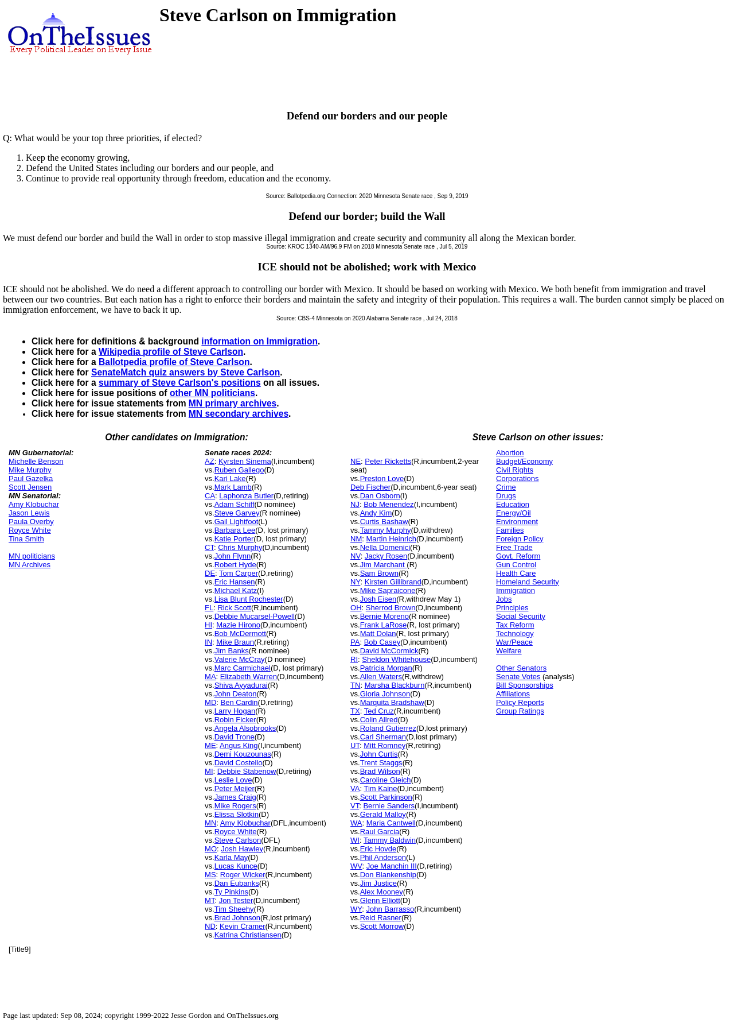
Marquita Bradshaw (392, 702)
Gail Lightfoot (236, 521)
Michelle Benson (36, 461)
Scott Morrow (382, 926)
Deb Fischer (370, 487)
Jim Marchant (383, 564)
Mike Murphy (30, 470)
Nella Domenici (385, 547)
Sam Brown (379, 573)
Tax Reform (515, 625)
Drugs (506, 495)
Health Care (516, 573)
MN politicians (32, 556)
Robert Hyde (235, 564)
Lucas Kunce (235, 866)
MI (209, 771)
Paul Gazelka (31, 478)
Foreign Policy (519, 538)
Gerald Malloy (383, 814)
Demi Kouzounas (242, 754)
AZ (209, 461)
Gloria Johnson (385, 693)
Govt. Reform (518, 556)
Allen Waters (381, 676)
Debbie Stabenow (246, 771)
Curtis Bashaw (384, 521)
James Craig (235, 797)
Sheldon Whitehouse (396, 659)
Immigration (515, 590)
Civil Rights (514, 470)
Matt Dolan (378, 633)
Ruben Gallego (239, 470)
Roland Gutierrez (388, 728)
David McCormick (389, 650)
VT (354, 805)
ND (210, 926)
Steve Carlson (237, 840)
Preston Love (382, 478)
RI (354, 659)
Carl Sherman (383, 737)
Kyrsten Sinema (244, 461)
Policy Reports (520, 702)
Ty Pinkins (231, 892)
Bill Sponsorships (524, 685)
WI (355, 840)
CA (210, 495)
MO (211, 848)
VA (355, 788)
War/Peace (514, 642)
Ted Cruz (379, 711)
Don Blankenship (388, 874)
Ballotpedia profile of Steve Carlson (174, 362)
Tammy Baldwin (390, 840)
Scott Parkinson (386, 797)
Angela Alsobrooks (245, 728)
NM (356, 538)
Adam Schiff (234, 504)
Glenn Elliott (380, 900)
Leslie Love (233, 780)
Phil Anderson (383, 857)
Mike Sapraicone (388, 590)
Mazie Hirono (238, 625)
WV (356, 866)
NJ (355, 504)
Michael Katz (235, 590)
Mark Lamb (233, 487)
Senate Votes (518, 676)
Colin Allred (379, 719)
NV (355, 556)
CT (209, 547)
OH (356, 607)
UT (355, 745)
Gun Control (516, 564)
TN (355, 685)
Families (510, 530)
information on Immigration (259, 341)
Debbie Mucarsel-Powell (254, 616)
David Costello (238, 762)
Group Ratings (520, 711)
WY (356, 909)
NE (355, 461)
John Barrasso (390, 909)
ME (210, 745)
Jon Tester (236, 900)
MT (209, 900)
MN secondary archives (238, 413)
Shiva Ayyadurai (241, 685)
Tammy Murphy (385, 530)
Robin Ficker (235, 719)
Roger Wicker (243, 874)
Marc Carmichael (242, 668)
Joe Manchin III (391, 866)
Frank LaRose (383, 625)
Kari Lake (230, 478)
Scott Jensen (30, 487)
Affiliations (513, 693)
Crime (506, 487)
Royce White (30, 530)
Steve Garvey (237, 513)
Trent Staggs (381, 762)
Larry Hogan (235, 711)
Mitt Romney (384, 745)
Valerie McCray (239, 659)
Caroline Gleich (385, 780)
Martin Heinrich (391, 538)
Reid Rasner (380, 917)
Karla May (231, 857)
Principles (512, 607)
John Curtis (379, 754)
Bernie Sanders (389, 805)
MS (210, 874)
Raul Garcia (380, 831)
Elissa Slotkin (236, 814)
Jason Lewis (29, 513)
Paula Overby (31, 521)
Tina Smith (26, 538)
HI (208, 625)
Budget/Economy (524, 461)
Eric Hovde (378, 848)
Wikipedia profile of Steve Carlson (171, 351)
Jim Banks (231, 650)
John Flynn (232, 556)
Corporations (517, 478)
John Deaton (235, 693)
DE (210, 573)
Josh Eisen (378, 599)
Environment (517, 521)
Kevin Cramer (242, 926)
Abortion (510, 452)
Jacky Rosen (386, 556)
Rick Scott (234, 607)
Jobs (504, 599)
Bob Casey (382, 642)
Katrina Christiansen (248, 935)
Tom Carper (238, 573)
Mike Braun (235, 642)
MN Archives (29, 564)
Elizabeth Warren (248, 676)
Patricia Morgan (386, 668)
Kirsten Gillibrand (393, 582)
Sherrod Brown (391, 607)
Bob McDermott (240, 633)
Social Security (520, 616)
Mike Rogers (235, 805)
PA (355, 642)
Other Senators (521, 668)
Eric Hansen (234, 582)
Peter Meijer (234, 788)
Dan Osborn (380, 495)
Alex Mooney (381, 892)
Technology (515, 633)
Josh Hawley (242, 848)
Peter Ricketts (388, 461)
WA (356, 823)
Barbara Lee (235, 530)
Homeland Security (527, 582)
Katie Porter (234, 538)
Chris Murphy (240, 547)
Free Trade (514, 547)
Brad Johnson (237, 917)
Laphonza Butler (246, 495)
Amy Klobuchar (34, 504)
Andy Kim (376, 513)
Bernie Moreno (384, 616)
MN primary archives (232, 403)
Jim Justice (378, 883)
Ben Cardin (239, 702)
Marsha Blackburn (395, 685)
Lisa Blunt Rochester (248, 599)
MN (210, 823)
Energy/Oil (513, 513)
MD (210, 702)
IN (208, 642)
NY (355, 582)
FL (209, 607)
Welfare (509, 650)
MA (210, 676)
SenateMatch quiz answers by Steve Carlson (185, 372)
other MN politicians (212, 393)
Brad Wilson (380, 771)
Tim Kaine (380, 788)
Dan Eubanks (236, 883)
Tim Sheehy (234, 909)
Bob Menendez (388, 504)
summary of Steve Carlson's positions (180, 383)
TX (355, 711)
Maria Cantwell (391, 823)
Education (512, 504)
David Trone (234, 737)
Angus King (239, 745)
